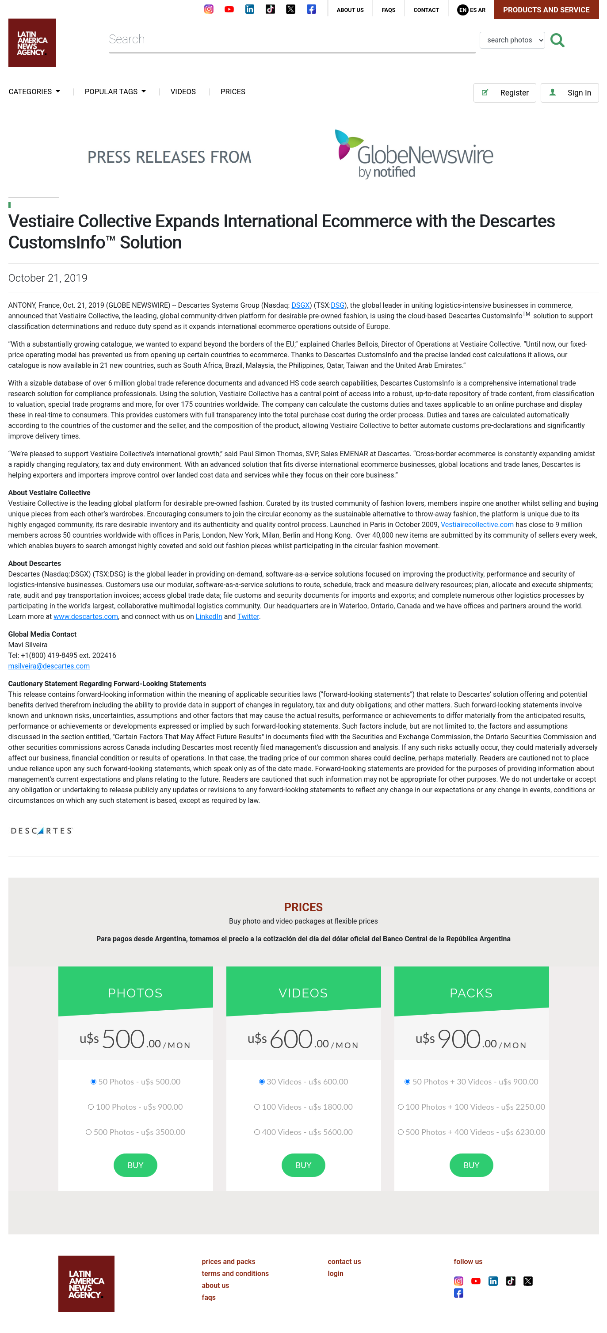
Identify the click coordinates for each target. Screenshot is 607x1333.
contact (426, 10)
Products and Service (546, 9)
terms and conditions (235, 1273)
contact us (344, 1261)
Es (473, 10)
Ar (481, 10)
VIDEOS (183, 91)
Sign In (569, 92)
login (336, 1273)
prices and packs (229, 1261)
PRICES (233, 91)
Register (505, 92)
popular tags (112, 91)
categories (31, 91)
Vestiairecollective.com (477, 524)
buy (135, 1165)
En (462, 10)
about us (350, 10)
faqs (389, 10)
